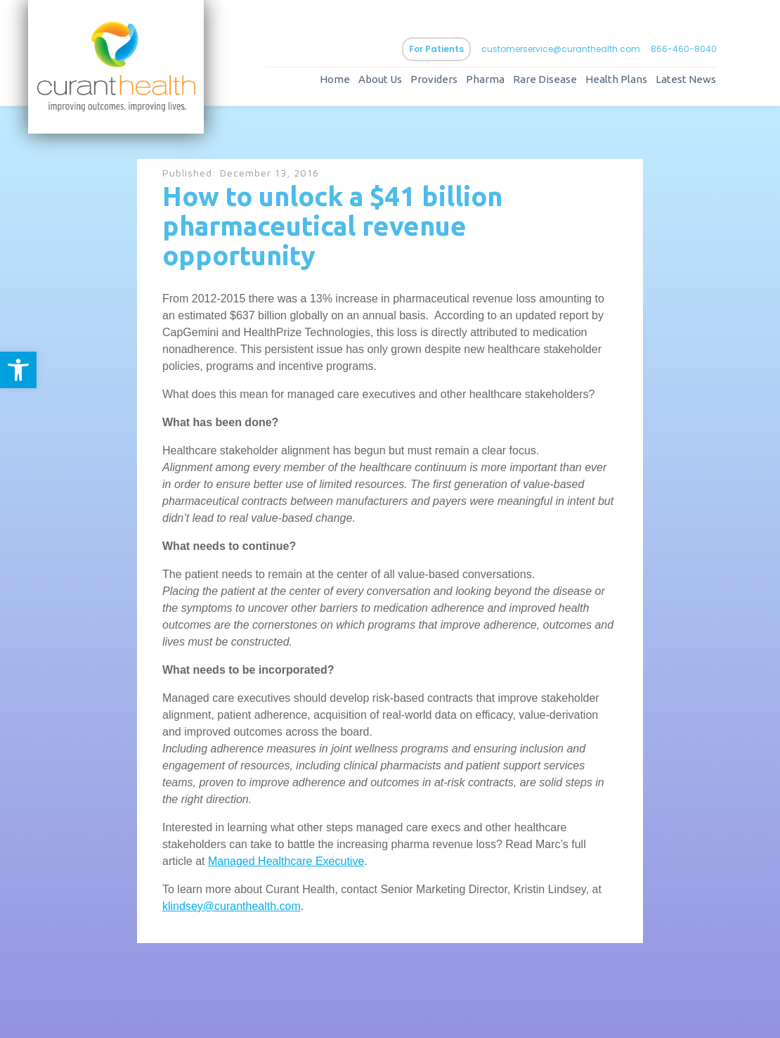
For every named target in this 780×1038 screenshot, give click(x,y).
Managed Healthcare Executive (286, 861)
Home (335, 79)
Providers (433, 79)
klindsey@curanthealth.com (231, 906)
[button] (18, 370)
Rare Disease (545, 79)
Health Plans (616, 79)
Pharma (485, 79)
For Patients (436, 49)
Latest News (686, 79)
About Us (380, 79)
